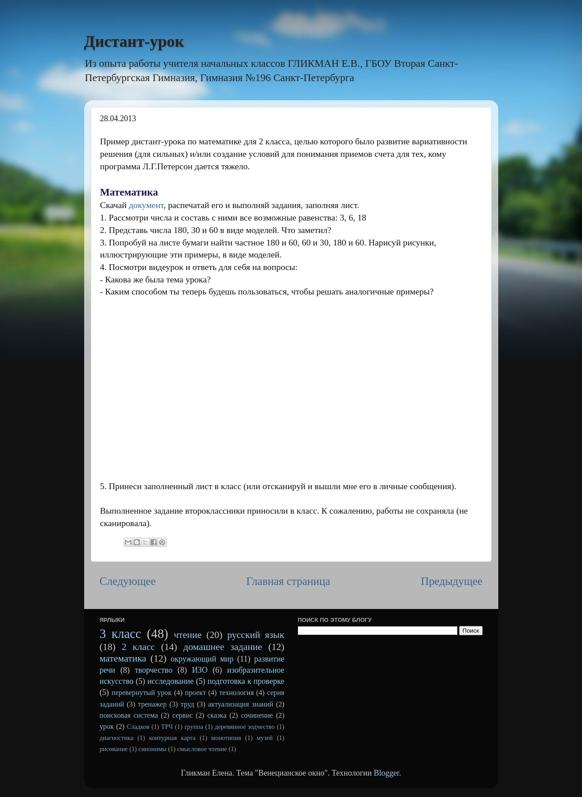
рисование (114, 748)
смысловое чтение (202, 748)
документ (146, 205)
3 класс (121, 633)
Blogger (386, 772)
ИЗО (200, 670)
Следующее (128, 581)
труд (187, 704)
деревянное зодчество (245, 726)
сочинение (257, 715)
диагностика (117, 737)
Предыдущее (452, 581)
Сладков (138, 726)
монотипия (226, 737)
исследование (170, 681)
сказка (216, 715)
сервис (182, 715)
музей (264, 737)
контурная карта (172, 737)
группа (193, 726)
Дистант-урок (134, 41)
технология (236, 693)
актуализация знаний (240, 704)
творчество (154, 670)
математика (123, 658)
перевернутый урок (141, 693)
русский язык (255, 634)
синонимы (152, 748)
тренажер (152, 704)
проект (195, 693)
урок (107, 727)
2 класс (138, 647)
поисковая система (129, 715)
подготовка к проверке (246, 681)
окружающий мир (202, 658)
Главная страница (288, 581)
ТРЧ (167, 726)
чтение (188, 634)
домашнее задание (222, 647)
